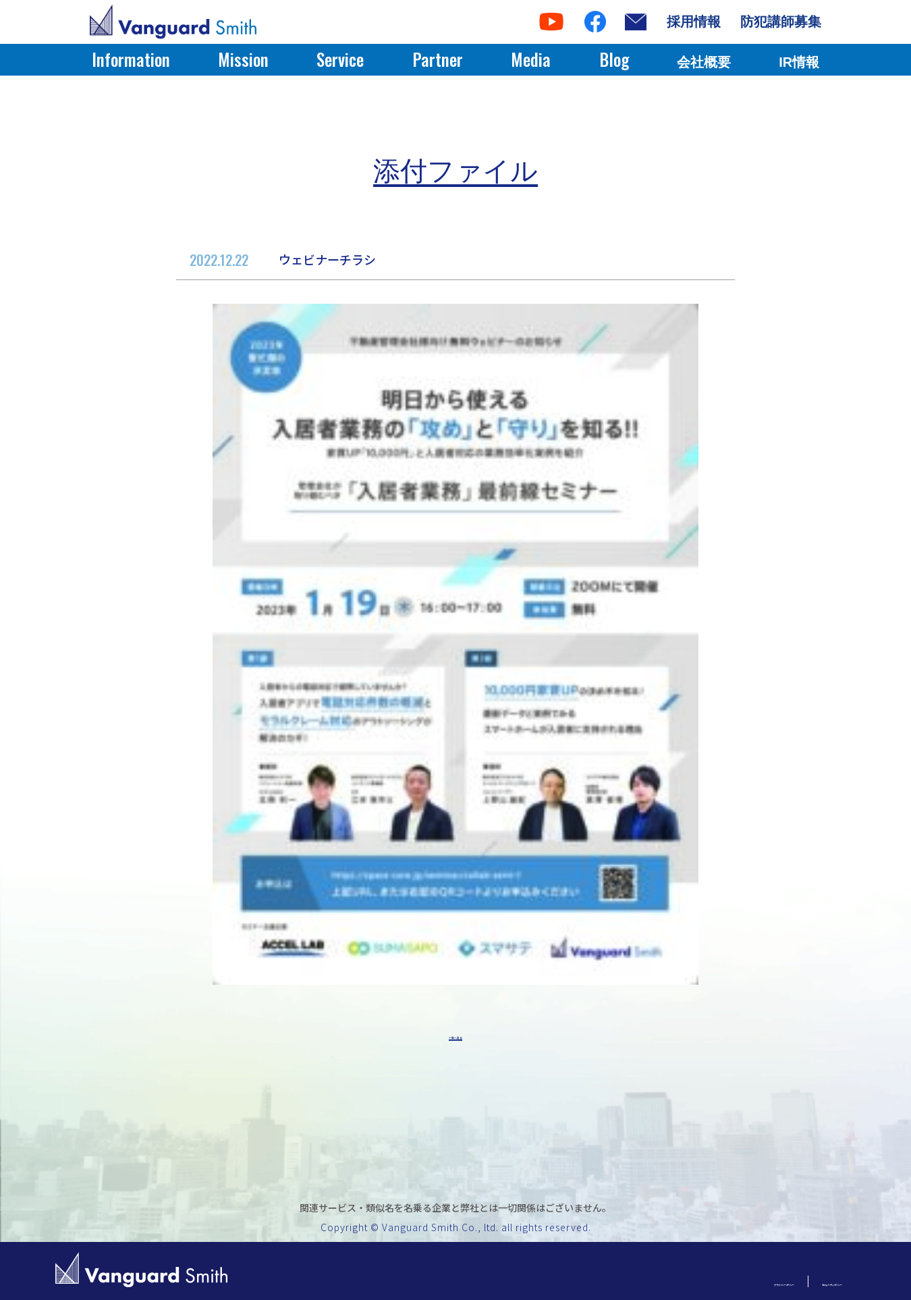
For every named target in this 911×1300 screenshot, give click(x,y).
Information (131, 59)
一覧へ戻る (455, 1039)
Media (531, 59)
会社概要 (704, 62)
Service (340, 59)
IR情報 (799, 62)
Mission (243, 59)
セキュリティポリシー (792, 1281)
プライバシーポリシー (663, 1281)
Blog (614, 59)
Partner (437, 59)
